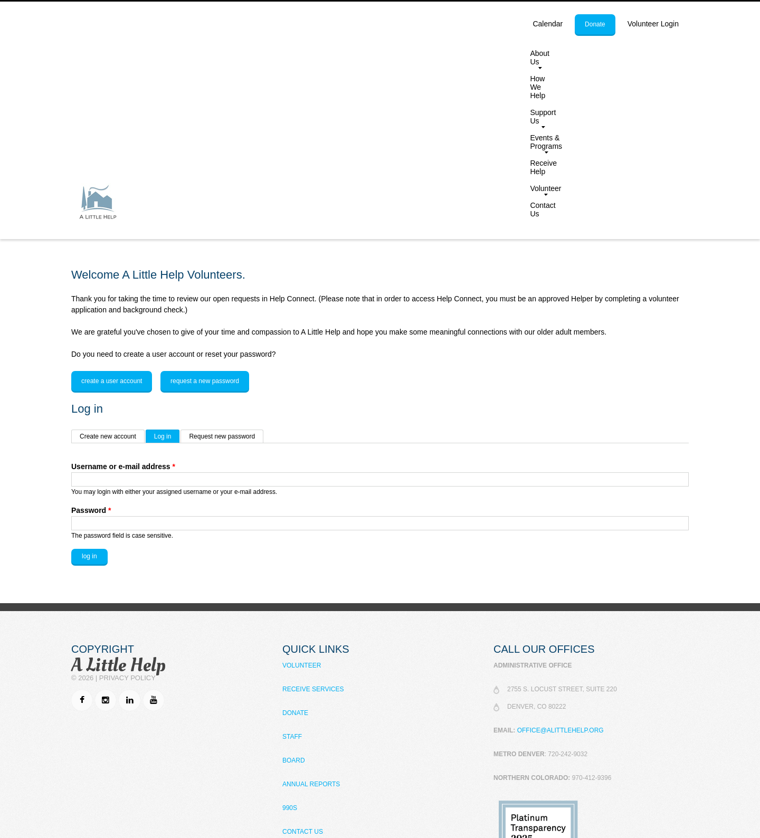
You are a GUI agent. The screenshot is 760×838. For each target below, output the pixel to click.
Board (293, 600)
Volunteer (611, 55)
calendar (548, 24)
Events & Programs (490, 55)
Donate (295, 552)
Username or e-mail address (123, 306)
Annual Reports (311, 623)
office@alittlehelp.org (560, 570)
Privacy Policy (127, 517)
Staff (292, 576)
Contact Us (663, 53)
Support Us (425, 55)
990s (289, 647)
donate (595, 24)
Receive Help (562, 53)
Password (91, 350)
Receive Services (313, 528)
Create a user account (111, 220)
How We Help (372, 53)
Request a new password (204, 220)
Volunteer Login (653, 24)
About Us (317, 55)
